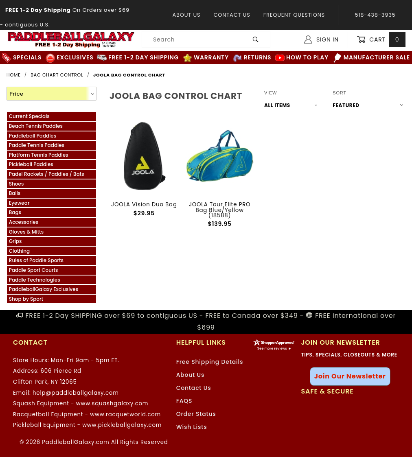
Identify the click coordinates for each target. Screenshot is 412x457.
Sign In (321, 39)
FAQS (184, 401)
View (270, 92)
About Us (186, 15)
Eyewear (19, 202)
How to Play (302, 57)
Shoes (16, 183)
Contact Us (231, 15)
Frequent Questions (294, 15)
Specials (22, 57)
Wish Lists (191, 427)
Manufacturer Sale (371, 57)
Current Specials (29, 116)
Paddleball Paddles (32, 135)
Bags (15, 212)
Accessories (23, 222)
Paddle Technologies (34, 279)
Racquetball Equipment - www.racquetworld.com (87, 414)
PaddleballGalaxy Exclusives (43, 289)
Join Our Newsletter (350, 376)
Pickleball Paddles (31, 164)
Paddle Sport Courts (33, 270)
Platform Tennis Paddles (38, 154)
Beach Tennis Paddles (36, 125)
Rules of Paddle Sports (36, 260)
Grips (15, 241)
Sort (339, 92)
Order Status (196, 414)
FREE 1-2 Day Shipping (138, 57)
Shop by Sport (26, 298)
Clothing (19, 250)
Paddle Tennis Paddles (36, 145)
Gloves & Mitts (26, 231)
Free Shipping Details (209, 362)
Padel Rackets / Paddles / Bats (46, 174)
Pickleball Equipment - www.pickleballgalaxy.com (87, 425)
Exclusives (69, 57)
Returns (252, 57)
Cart (381, 40)
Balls (14, 193)
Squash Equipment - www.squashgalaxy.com (80, 403)
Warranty (206, 57)
